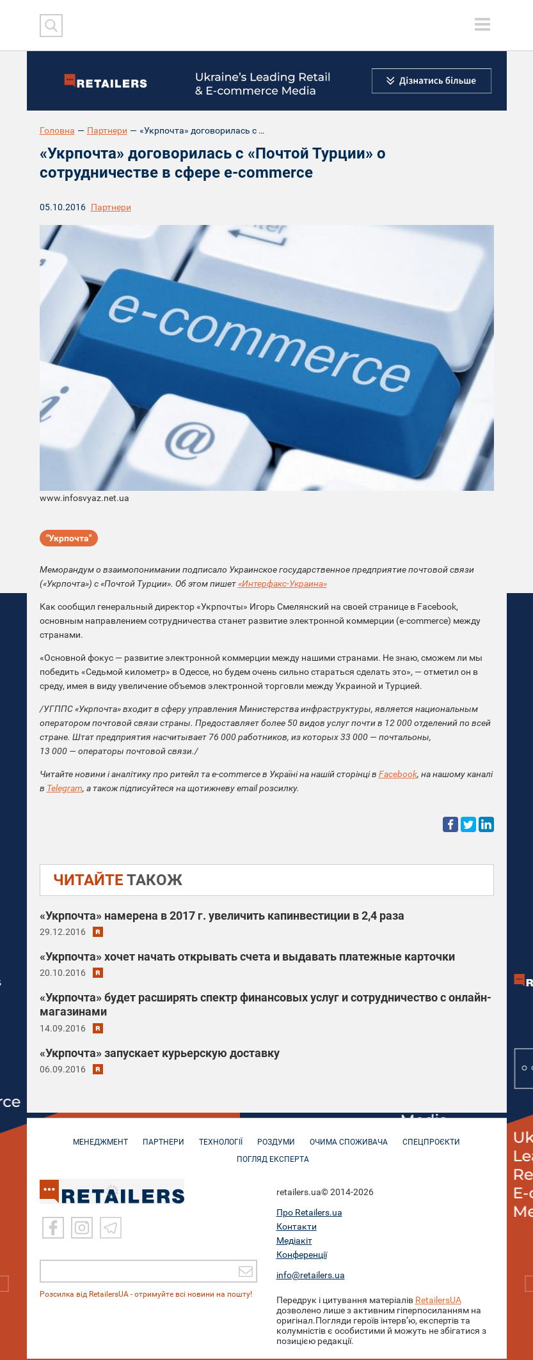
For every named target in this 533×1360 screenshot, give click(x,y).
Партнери (107, 130)
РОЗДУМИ (276, 1136)
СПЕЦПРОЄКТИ (431, 1136)
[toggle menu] (482, 24)
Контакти (296, 1228)
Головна (57, 130)
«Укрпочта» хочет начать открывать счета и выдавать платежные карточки (247, 956)
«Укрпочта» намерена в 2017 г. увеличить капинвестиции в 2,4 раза (222, 915)
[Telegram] (111, 1229)
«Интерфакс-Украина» (282, 583)
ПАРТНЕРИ (163, 1136)
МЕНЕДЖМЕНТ (100, 1136)
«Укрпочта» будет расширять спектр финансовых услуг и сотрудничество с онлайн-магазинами (265, 1004)
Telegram (65, 788)
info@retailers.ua (310, 1276)
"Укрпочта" (68, 538)
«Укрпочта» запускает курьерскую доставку (160, 1053)
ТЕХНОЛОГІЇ (221, 1136)
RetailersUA (438, 1301)
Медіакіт (294, 1242)
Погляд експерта (273, 1154)
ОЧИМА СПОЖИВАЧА (349, 1136)
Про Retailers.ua (309, 1214)
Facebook (398, 774)
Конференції (301, 1256)
